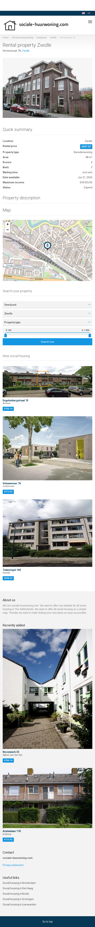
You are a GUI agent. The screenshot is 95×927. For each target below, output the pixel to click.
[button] (47, 246)
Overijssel (41, 37)
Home (6, 37)
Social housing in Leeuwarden (19, 904)
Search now (47, 341)
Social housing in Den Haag (18, 888)
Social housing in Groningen (18, 899)
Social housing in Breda (16, 893)
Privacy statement (13, 865)
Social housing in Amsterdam (19, 882)
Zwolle (53, 37)
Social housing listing (22, 37)
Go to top (47, 921)
